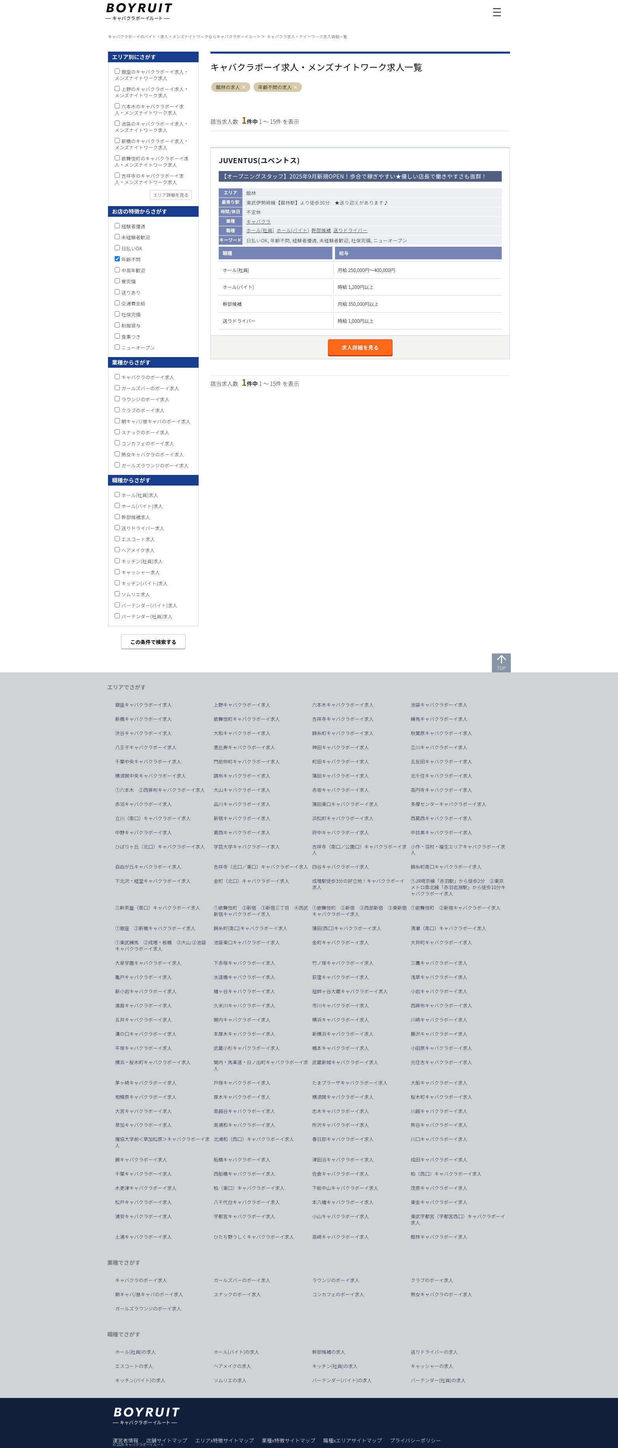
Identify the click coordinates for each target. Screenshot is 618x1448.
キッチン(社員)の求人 (335, 1366)
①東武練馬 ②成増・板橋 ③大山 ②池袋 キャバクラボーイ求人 (163, 945)
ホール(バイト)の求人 (236, 1352)
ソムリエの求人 (230, 1380)
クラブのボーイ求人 (143, 410)
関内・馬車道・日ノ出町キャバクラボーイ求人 (261, 1065)
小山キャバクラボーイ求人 (340, 1216)
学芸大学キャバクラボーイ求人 (247, 846)
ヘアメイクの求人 (232, 1366)
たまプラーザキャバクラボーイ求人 (349, 1082)
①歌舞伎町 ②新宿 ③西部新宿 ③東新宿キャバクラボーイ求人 (359, 911)
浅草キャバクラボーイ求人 (439, 977)
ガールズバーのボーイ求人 (150, 388)
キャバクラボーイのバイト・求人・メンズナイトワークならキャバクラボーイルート (184, 36)
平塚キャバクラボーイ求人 (143, 1048)
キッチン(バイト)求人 (144, 583)
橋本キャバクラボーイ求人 (340, 1048)
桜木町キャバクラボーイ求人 (441, 1097)
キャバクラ (258, 221)
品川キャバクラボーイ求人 (242, 804)
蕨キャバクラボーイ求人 (141, 1159)
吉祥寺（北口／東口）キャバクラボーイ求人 (261, 867)
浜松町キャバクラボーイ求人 (343, 818)
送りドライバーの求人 (434, 1352)
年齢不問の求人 (275, 87)
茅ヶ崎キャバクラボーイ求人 (146, 1082)
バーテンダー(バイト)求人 (149, 605)
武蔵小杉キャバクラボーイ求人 (247, 1048)
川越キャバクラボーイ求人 (439, 1111)
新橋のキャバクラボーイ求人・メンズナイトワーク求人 (152, 144)
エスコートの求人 (134, 1366)
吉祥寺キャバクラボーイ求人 (343, 719)
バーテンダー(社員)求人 (147, 616)
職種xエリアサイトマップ (352, 1440)
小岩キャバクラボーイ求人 (439, 991)
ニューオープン (138, 347)
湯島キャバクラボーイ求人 (143, 1005)
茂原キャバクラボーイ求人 (439, 1188)
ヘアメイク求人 (138, 550)
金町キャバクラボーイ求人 (340, 942)
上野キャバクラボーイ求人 (242, 705)
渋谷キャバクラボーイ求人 (143, 733)
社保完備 (131, 314)
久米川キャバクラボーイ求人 (244, 1005)
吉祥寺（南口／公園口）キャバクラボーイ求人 (359, 849)
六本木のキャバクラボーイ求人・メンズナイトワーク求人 (149, 109)
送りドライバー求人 (143, 528)
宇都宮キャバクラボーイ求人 (244, 1216)
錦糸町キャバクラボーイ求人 (343, 733)
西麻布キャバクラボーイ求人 (441, 1005)
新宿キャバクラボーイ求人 (242, 818)
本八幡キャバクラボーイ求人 (343, 1202)
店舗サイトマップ (166, 1440)
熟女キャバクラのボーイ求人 (152, 454)
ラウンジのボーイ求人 (145, 399)
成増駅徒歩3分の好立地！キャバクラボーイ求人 (358, 884)
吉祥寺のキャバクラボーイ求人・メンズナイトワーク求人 (149, 178)
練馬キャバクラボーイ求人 (439, 719)
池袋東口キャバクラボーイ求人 (247, 942)
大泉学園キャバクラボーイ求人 (148, 963)
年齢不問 (131, 259)
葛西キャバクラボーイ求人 (242, 832)
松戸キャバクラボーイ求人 (143, 1202)
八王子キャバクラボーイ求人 (146, 747)
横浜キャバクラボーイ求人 (340, 1019)
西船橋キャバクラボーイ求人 (244, 1174)
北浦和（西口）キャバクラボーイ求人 (254, 1139)
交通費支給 (133, 303)
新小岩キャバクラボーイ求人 (146, 991)
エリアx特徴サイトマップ (224, 1440)
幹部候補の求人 (328, 1352)
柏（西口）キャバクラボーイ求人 (446, 1174)
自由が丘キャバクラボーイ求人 (148, 867)
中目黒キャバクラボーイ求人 (441, 832)
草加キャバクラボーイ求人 (143, 1125)
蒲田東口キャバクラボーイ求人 (345, 804)
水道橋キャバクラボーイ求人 (244, 977)
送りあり (131, 292)
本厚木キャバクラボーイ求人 (244, 1034)
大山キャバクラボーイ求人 (242, 790)
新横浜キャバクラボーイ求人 (343, 1034)
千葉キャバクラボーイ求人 (143, 1174)
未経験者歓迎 (135, 237)
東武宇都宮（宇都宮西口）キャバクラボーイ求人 (458, 1219)
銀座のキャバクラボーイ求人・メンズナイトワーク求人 (152, 74)
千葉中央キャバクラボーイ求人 (148, 761)
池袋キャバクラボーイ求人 (439, 705)
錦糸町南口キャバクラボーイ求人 (446, 867)
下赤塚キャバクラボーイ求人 (244, 963)
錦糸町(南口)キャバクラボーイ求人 (251, 928)
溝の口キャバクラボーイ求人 (146, 1034)
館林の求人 (228, 87)
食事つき (131, 336)
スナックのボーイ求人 (145, 432)
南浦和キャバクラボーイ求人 (244, 1125)
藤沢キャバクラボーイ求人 (439, 1034)
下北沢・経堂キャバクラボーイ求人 (153, 881)
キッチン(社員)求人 (142, 561)
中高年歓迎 (133, 270)
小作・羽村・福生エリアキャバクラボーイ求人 (458, 849)
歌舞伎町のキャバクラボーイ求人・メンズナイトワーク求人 (152, 161)
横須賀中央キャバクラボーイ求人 (150, 775)
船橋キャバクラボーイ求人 (242, 1159)
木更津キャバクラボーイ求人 (146, 1188)
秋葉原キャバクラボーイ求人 (441, 733)
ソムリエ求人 (135, 594)
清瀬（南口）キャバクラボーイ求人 (448, 928)
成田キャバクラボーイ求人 (439, 1159)
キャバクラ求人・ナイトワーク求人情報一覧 (307, 36)
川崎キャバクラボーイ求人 (439, 1019)
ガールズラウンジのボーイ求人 (155, 465)
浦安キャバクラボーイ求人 (143, 1216)
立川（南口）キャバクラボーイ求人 (153, 818)
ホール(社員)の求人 (135, 1352)
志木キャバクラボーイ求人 (340, 1111)
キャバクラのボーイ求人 (147, 377)
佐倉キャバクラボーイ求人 (340, 1174)
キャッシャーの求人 (432, 1366)
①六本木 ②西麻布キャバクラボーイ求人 (160, 790)
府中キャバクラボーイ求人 (340, 832)
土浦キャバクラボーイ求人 (143, 1237)
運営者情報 (125, 1440)
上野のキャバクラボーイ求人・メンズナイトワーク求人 (152, 92)
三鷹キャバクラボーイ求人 (439, 963)
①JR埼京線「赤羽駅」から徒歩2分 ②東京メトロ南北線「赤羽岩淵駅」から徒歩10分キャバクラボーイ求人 (458, 887)
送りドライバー (350, 230)
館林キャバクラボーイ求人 (439, 1237)
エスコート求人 (138, 539)
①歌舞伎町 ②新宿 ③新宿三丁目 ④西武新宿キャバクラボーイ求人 (261, 911)
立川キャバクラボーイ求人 (439, 747)
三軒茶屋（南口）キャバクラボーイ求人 (157, 908)
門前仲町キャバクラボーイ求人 (247, 761)
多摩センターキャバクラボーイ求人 (448, 804)
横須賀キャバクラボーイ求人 (343, 1097)
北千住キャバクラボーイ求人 (441, 775)
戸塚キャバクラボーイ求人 (242, 1082)
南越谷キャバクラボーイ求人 (244, 1111)
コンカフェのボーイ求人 (147, 443)
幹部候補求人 (135, 517)
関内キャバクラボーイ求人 (242, 1019)
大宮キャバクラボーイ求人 (143, 1111)
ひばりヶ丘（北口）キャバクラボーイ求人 (160, 846)
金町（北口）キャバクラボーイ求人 (251, 881)
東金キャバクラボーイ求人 (439, 1202)
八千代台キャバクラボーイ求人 (247, 1202)
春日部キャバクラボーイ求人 (343, 1139)
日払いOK (131, 248)
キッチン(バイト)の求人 (140, 1380)
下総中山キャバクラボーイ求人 (345, 1188)
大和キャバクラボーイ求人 (242, 733)
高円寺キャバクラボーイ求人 (441, 790)
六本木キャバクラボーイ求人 (343, 705)
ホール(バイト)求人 (142, 506)
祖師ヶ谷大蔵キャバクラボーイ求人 (350, 991)
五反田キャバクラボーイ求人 (441, 761)
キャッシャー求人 (140, 572)
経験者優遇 (133, 226)
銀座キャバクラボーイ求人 (143, 705)
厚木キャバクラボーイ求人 (242, 1097)
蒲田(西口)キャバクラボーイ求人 (347, 928)
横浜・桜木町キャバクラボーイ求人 (153, 1062)
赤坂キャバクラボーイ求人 (340, 790)
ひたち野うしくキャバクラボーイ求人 (254, 1237)
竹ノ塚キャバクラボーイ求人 (343, 963)
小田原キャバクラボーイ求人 (441, 1048)
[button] (243, 87)
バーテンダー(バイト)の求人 (342, 1380)
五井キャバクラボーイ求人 (143, 1019)
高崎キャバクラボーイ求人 (340, 1237)
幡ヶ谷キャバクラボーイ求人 (244, 991)
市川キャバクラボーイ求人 (340, 1005)
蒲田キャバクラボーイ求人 (340, 775)
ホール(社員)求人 (139, 494)
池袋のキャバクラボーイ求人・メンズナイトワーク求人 (152, 126)
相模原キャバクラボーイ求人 (146, 1097)
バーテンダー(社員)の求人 (438, 1380)
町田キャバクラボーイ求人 (340, 761)
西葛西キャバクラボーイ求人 (441, 818)
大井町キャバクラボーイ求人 (441, 942)
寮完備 (128, 281)
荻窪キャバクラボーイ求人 (340, 977)
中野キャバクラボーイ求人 (143, 832)
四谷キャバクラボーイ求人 (340, 867)
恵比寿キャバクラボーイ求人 (244, 747)
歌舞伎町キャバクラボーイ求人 (247, 719)
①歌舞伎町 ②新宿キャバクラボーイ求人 (456, 908)
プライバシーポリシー (415, 1440)
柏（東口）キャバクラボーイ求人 (249, 1188)
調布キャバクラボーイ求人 (242, 775)
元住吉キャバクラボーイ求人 (441, 1062)
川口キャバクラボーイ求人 (439, 1139)
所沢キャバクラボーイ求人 (340, 1125)
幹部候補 (321, 230)
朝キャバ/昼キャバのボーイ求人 (156, 421)
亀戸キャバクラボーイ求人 (143, 977)
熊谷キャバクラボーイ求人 (439, 1125)
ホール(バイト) (292, 230)
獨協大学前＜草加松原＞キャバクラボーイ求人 (162, 1142)
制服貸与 (131, 325)
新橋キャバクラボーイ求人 (143, 719)
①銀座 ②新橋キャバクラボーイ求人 (155, 928)
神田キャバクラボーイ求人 (340, 747)
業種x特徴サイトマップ (288, 1440)
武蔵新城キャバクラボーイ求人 (345, 1062)
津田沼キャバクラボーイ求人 (343, 1159)
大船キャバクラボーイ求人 (439, 1082)
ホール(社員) (260, 230)
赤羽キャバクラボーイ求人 (143, 804)
